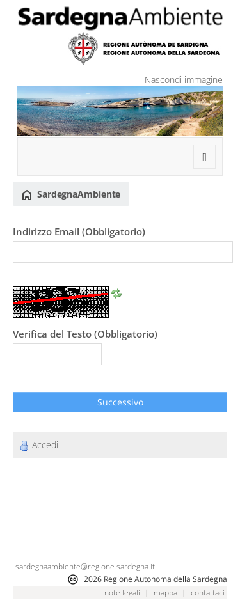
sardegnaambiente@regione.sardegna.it (85, 566)
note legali (122, 592)
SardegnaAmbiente (71, 194)
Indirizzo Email (79, 231)
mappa (165, 592)
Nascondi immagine (184, 80)
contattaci (208, 592)
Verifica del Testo (85, 333)
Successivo (120, 402)
